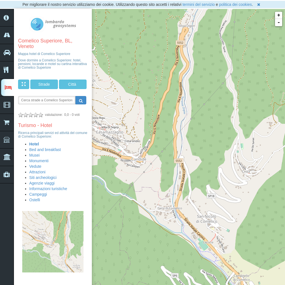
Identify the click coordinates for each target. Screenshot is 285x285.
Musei (34, 155)
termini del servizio (199, 4)
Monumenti (38, 161)
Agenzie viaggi (42, 183)
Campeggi (38, 194)
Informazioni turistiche (48, 188)
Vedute (35, 166)
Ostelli (34, 200)
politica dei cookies (235, 4)
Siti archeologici (42, 177)
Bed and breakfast (45, 149)
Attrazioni (37, 172)
